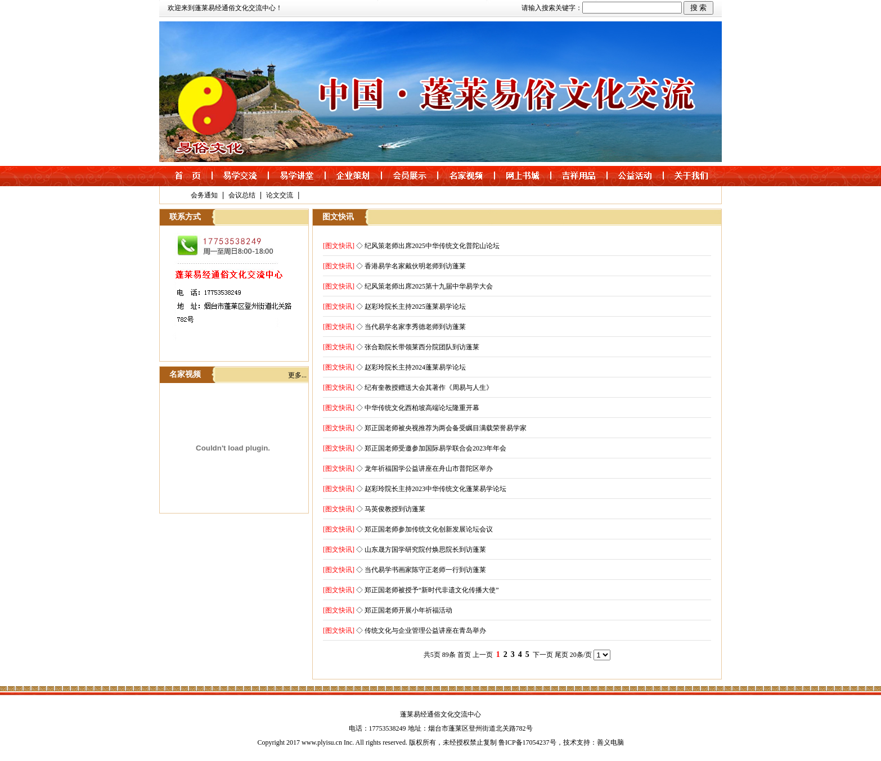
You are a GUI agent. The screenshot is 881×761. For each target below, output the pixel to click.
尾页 (561, 655)
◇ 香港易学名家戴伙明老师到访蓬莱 (411, 266)
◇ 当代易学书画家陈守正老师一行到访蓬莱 (421, 570)
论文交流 (279, 195)
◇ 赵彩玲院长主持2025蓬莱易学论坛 (411, 306)
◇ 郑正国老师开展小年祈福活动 (404, 610)
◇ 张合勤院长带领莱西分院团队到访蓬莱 (417, 347)
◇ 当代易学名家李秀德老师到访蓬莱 (411, 327)
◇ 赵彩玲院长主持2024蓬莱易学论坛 (411, 367)
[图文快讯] (338, 246)
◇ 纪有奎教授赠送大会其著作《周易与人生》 (424, 387)
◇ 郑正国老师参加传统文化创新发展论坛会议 (424, 529)
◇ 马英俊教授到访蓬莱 (390, 509)
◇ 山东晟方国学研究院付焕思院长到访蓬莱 (421, 549)
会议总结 (241, 195)
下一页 (543, 655)
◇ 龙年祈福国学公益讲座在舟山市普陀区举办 (424, 468)
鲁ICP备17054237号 (527, 742)
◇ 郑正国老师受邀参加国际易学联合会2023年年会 (431, 448)
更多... (297, 375)
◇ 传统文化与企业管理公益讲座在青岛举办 (421, 630)
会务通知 (204, 195)
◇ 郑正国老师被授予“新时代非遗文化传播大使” (427, 590)
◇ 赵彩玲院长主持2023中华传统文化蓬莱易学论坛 (431, 489)
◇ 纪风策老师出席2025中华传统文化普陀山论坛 (428, 246)
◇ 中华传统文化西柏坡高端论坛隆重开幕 (417, 408)
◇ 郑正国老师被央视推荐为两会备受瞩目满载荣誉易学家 (441, 428)
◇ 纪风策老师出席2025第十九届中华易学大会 (424, 286)
